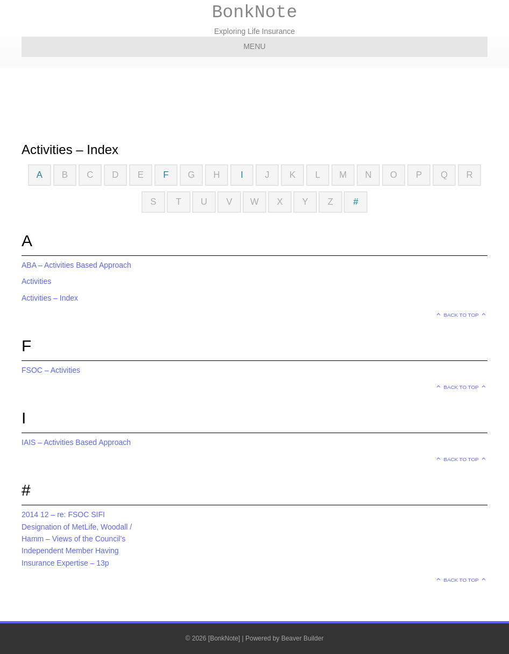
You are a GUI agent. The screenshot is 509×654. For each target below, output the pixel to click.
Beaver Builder (302, 638)
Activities (36, 281)
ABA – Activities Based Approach (76, 265)
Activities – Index (50, 298)
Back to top (461, 315)
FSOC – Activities (51, 370)
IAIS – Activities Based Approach (76, 442)
